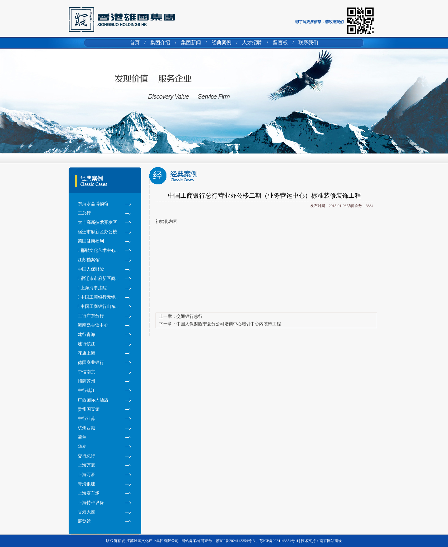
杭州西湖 (86, 428)
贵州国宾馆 (89, 409)
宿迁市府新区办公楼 (97, 231)
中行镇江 (86, 390)
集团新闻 (191, 42)
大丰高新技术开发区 (97, 222)
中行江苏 (86, 418)
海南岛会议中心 (93, 325)
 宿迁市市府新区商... (98, 278)
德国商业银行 (91, 362)
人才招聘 (252, 42)
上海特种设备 (91, 502)
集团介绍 (160, 42)
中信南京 (86, 372)
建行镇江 (86, 344)
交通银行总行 (189, 316)
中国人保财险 (91, 269)
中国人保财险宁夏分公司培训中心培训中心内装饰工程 (228, 324)
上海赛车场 (89, 493)
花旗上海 (86, 353)
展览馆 (84, 521)
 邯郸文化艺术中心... (98, 250)
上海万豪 (86, 465)
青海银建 (86, 484)
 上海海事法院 (92, 287)
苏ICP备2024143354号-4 (278, 541)
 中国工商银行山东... (98, 306)
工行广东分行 (91, 316)
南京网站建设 (331, 541)
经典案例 (221, 42)
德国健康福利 (91, 241)
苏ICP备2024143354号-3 (236, 541)
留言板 (280, 42)
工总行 (84, 213)
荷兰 (82, 437)
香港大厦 (86, 512)
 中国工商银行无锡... (98, 297)
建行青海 (86, 334)
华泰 (82, 446)
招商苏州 (86, 381)
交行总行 (86, 456)
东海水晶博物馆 (93, 203)
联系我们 (308, 42)
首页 (135, 42)
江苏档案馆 (89, 259)
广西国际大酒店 (93, 400)
